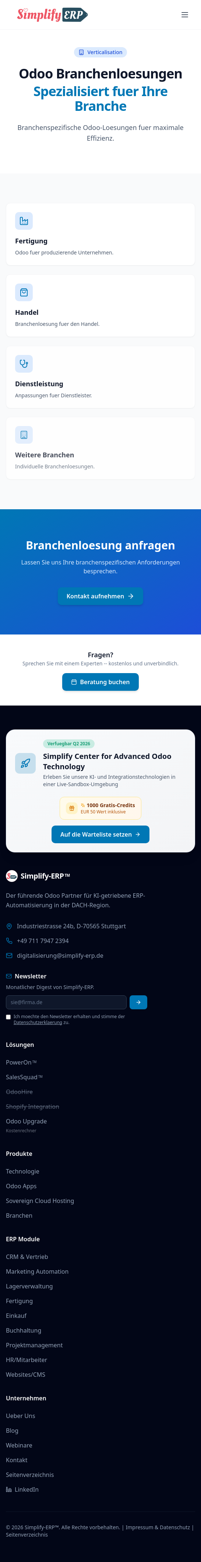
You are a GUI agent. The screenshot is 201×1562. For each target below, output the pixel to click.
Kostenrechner (21, 1130)
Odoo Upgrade (26, 1121)
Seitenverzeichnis (30, 1475)
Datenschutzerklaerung (38, 1022)
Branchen (19, 1215)
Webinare (19, 1445)
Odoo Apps (21, 1186)
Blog (12, 1430)
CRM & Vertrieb (27, 1257)
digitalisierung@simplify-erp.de (60, 955)
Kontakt (17, 1460)
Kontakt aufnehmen (101, 596)
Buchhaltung (23, 1330)
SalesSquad (24, 1077)
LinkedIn (22, 1489)
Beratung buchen (100, 682)
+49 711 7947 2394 (43, 941)
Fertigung (19, 1301)
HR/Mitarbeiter (26, 1360)
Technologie (22, 1171)
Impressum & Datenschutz (158, 1527)
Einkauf (16, 1316)
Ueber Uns (20, 1416)
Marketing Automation (37, 1271)
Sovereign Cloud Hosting (40, 1201)
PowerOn (21, 1062)
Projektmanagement (34, 1345)
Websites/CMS (25, 1375)
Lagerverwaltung (29, 1286)
